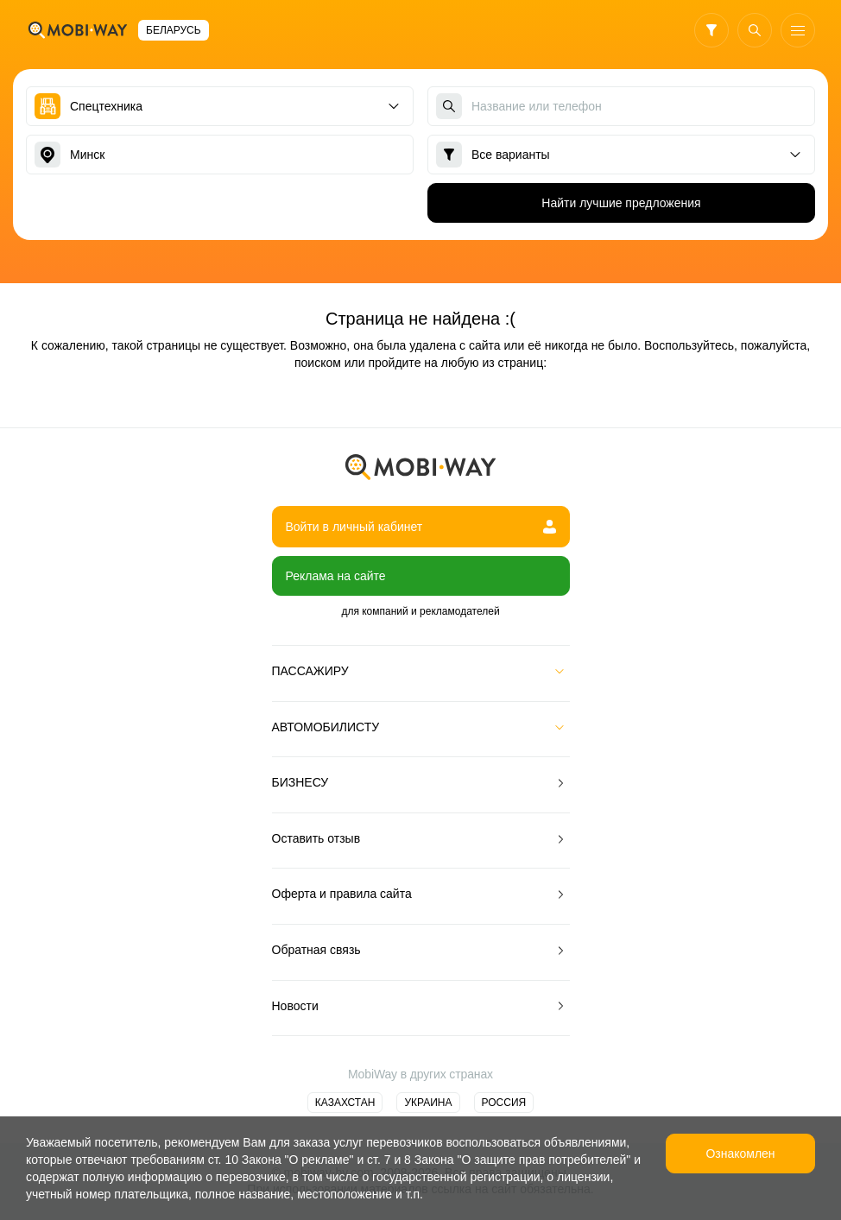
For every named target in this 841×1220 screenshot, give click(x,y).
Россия (504, 1103)
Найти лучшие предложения (620, 203)
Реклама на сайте (336, 576)
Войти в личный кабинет (421, 527)
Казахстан (345, 1103)
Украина (428, 1103)
